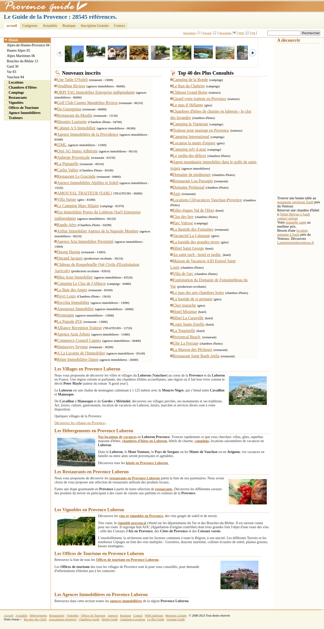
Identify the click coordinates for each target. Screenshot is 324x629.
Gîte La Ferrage (185, 343)
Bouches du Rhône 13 (22, 61)
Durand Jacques (70, 258)
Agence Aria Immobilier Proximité (85, 241)
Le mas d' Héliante (188, 105)
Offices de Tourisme (24, 108)
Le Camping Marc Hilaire (78, 206)
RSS (241, 32)
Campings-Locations (132, 619)
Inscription (189, 32)
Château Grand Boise (190, 92)
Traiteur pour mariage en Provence (201, 130)
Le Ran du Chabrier (189, 86)
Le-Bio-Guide (155, 619)
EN (253, 32)
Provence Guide (44, 6)
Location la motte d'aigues (194, 143)
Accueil (8, 615)
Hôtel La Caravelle (188, 318)
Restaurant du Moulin (74, 115)
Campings (16, 92)
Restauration (57, 615)
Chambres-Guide (89, 619)
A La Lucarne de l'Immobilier (81, 353)
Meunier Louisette (72, 122)
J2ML (62, 145)
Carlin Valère (67, 170)
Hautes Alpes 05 (18, 50)
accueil (12, 26)
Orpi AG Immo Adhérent (77, 151)
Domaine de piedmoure (192, 174)
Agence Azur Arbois (73, 334)
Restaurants (18, 98)
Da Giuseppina (69, 109)
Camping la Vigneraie (190, 124)
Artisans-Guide (175, 619)
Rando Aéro (66, 225)
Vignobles (16, 103)
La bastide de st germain (192, 299)
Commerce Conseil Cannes (79, 340)
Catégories (29, 26)
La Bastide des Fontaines (193, 229)
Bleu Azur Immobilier (75, 277)
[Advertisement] (297, 119)
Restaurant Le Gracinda (76, 176)
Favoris (207, 32)
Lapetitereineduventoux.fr (295, 243)
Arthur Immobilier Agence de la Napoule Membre (97, 231)
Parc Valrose (183, 223)
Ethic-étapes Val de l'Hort (193, 210)
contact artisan (287, 218)
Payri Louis (66, 296)
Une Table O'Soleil (72, 79)
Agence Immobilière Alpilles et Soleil (87, 183)
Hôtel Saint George (188, 248)
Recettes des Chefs (35, 619)
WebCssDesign (154, 615)
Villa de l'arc (183, 273)
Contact (119, 26)
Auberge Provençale (73, 157)
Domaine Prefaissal (189, 187)
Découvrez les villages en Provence (79, 423)
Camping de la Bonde (190, 79)
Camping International (191, 136)
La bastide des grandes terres (196, 242)
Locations (16, 82)
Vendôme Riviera (71, 86)
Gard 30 (12, 66)
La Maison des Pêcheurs (192, 349)
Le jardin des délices (189, 155)
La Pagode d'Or (69, 321)
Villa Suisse (66, 199)
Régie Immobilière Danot (77, 359)
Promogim (65, 315)
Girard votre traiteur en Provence (199, 98)
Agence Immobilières (24, 113)
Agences (113, 615)
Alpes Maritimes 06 (21, 56)
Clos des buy (183, 216)
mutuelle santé (296, 222)
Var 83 (11, 72)
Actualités (50, 26)
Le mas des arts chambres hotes (198, 292)
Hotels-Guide (110, 619)
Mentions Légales (176, 615)
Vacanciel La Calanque (191, 235)
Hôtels (13, 40)
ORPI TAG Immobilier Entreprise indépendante (96, 92)
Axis (176, 193)
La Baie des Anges (72, 290)
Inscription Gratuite (95, 26)
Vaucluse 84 (15, 77)
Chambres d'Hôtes (23, 87)
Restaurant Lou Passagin (193, 181)
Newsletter (225, 32)
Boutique (69, 26)
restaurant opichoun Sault (295, 202)
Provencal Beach (187, 337)
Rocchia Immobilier (73, 302)
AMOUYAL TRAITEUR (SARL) (84, 193)
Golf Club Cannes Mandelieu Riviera (87, 103)
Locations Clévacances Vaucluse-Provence (207, 200)
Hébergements (38, 615)
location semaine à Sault (292, 233)
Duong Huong (68, 252)
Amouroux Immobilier (75, 309)
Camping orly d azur (189, 149)
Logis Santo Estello (189, 324)
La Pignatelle (67, 164)
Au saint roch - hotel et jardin (197, 254)
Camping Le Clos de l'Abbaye (81, 283)
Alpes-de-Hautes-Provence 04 (28, 45)
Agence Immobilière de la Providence (87, 134)
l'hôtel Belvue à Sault (295, 214)
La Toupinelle (184, 330)
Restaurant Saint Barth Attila (196, 356)
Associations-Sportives (63, 619)
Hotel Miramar (185, 311)
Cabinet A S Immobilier (76, 128)
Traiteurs (16, 118)
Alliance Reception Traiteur (79, 328)
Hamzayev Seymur (72, 347)
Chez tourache (184, 305)
